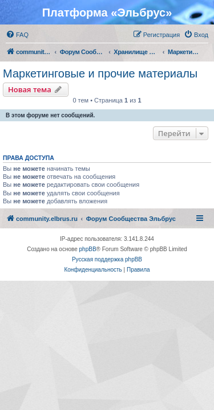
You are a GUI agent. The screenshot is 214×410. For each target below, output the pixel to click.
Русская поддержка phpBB (107, 259)
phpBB (87, 249)
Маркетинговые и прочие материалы (100, 73)
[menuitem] (17, 35)
